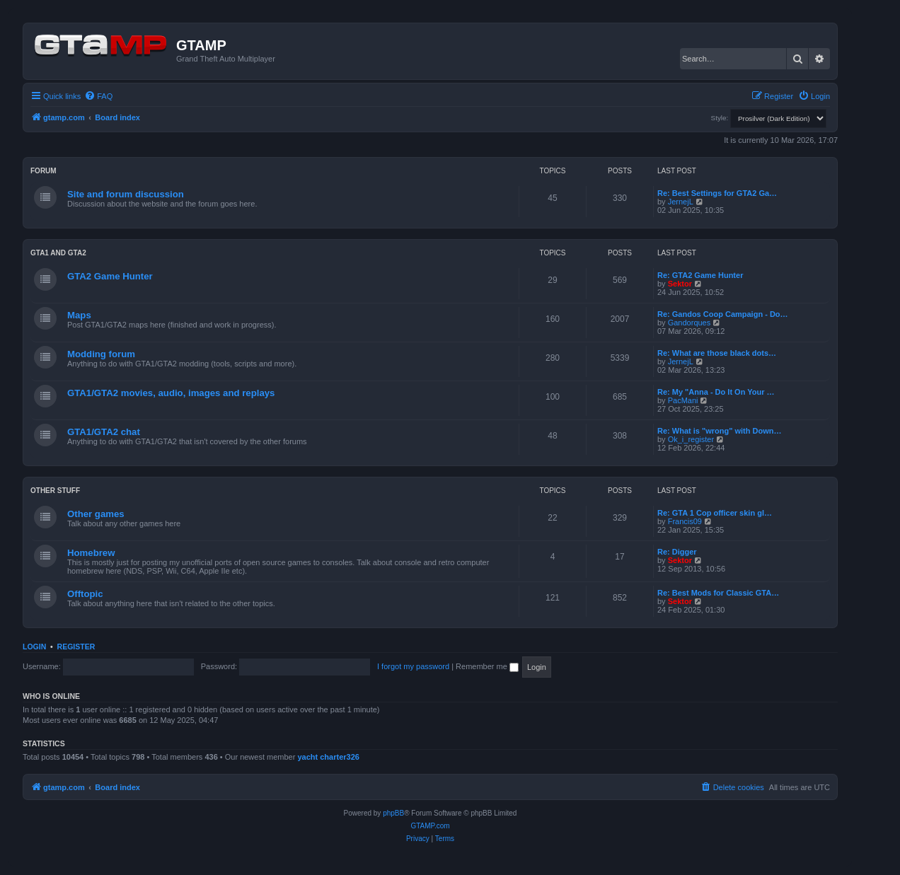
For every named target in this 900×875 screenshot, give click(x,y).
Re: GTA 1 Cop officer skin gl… (714, 513)
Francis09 (685, 521)
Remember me (487, 666)
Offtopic (85, 594)
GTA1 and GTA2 (58, 253)
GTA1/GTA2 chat (103, 432)
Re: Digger (677, 551)
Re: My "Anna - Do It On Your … (716, 392)
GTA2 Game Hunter (110, 276)
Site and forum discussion (125, 194)
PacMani (683, 400)
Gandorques (689, 322)
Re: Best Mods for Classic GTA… (718, 593)
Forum (43, 171)
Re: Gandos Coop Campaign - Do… (722, 314)
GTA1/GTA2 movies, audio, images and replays (171, 393)
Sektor (680, 283)
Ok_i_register (691, 439)
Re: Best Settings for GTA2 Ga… (717, 193)
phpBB (393, 813)
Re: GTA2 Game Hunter (700, 275)
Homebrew (91, 552)
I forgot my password (413, 666)
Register (76, 646)
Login (34, 646)
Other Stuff (55, 490)
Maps (79, 315)
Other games (96, 514)
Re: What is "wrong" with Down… (719, 431)
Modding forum (101, 354)
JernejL (680, 201)
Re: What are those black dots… (716, 353)
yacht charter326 (328, 757)
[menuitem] (98, 96)
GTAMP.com (429, 826)
